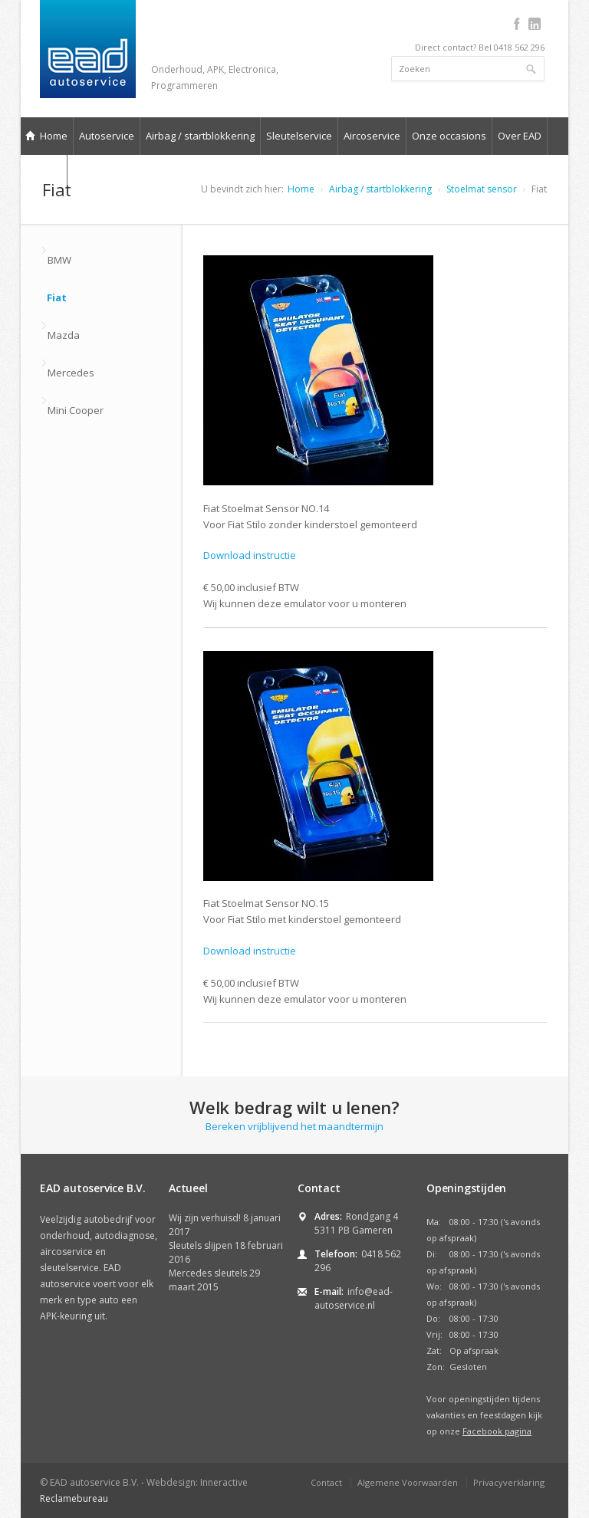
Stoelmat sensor (481, 189)
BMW (59, 260)
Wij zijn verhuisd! (205, 1217)
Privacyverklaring (509, 1482)
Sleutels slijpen (200, 1245)
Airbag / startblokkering (200, 136)
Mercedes (71, 373)
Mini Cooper (76, 410)
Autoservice (106, 136)
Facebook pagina (496, 1431)
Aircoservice (372, 136)
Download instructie (249, 555)
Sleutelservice (299, 136)
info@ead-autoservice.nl (353, 1298)
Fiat (57, 297)
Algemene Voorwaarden (407, 1482)
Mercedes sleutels (208, 1273)
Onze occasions (449, 136)
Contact (326, 1482)
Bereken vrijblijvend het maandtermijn (294, 1114)
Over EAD (519, 136)
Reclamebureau (74, 1498)
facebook (516, 24)
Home (46, 136)
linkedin (534, 24)
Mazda (64, 335)
